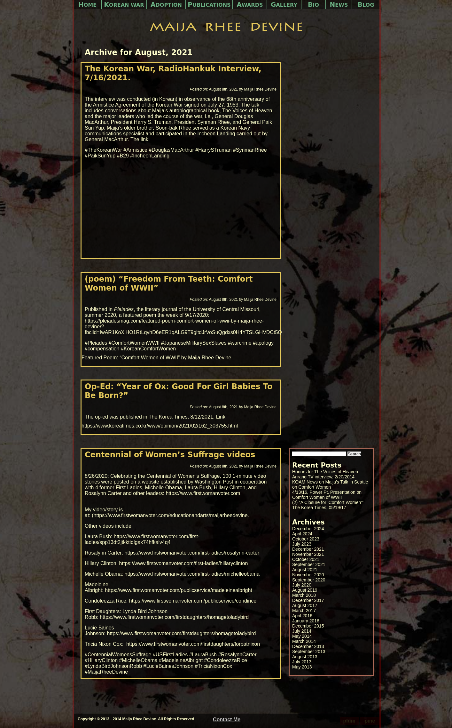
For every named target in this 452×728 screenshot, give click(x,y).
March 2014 (304, 641)
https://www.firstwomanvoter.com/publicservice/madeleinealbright (178, 590)
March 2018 (304, 595)
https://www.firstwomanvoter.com (203, 493)
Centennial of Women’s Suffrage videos (170, 454)
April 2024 (302, 533)
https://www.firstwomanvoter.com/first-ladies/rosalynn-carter (192, 553)
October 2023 (305, 538)
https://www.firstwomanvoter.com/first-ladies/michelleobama (192, 574)
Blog (366, 4)
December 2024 (308, 528)
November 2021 (308, 554)
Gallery (284, 4)
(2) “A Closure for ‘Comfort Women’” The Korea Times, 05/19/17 (327, 505)
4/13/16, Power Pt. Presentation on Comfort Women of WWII (327, 495)
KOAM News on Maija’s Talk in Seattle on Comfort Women (330, 484)
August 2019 (304, 590)
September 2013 (308, 651)
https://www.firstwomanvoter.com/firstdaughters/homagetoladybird (174, 617)
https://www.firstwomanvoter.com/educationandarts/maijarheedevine (171, 515)
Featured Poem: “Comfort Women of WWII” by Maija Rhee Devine (156, 357)
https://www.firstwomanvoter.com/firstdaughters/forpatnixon (193, 644)
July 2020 (301, 585)
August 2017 (304, 605)
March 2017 (304, 610)
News (339, 4)
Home (87, 4)
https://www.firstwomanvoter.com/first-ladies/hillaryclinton (183, 563)
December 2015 (308, 625)
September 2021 (308, 564)
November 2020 (308, 574)
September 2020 (308, 579)
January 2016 (305, 620)
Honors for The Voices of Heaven (325, 471)
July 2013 (301, 661)
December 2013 (308, 646)
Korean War (124, 4)
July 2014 (301, 631)
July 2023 (301, 544)
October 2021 (305, 559)
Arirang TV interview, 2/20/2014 (323, 476)
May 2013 (302, 666)
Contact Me (226, 719)
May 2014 (302, 636)
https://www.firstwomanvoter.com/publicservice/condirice (192, 601)
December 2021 (308, 549)
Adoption (166, 4)
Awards (250, 4)
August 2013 (304, 656)
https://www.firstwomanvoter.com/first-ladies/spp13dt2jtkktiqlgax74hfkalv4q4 (142, 539)
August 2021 (304, 569)
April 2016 (302, 615)
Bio (313, 4)
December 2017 (308, 600)
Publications (209, 4)
